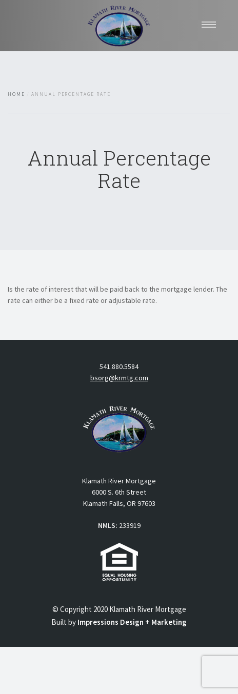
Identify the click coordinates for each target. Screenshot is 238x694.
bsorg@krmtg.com (119, 377)
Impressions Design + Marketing (132, 622)
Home (16, 94)
